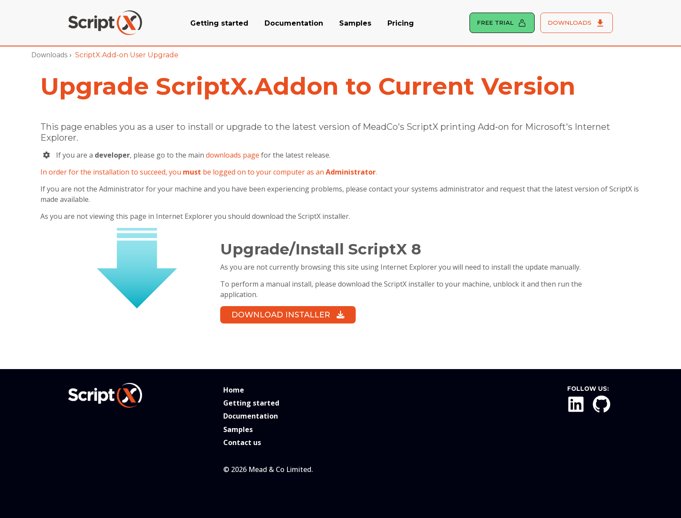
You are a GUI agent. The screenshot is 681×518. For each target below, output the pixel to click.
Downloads (49, 54)
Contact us (242, 442)
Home (233, 390)
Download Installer (287, 315)
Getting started (219, 23)
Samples (355, 23)
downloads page (232, 155)
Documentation (293, 23)
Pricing (400, 23)
